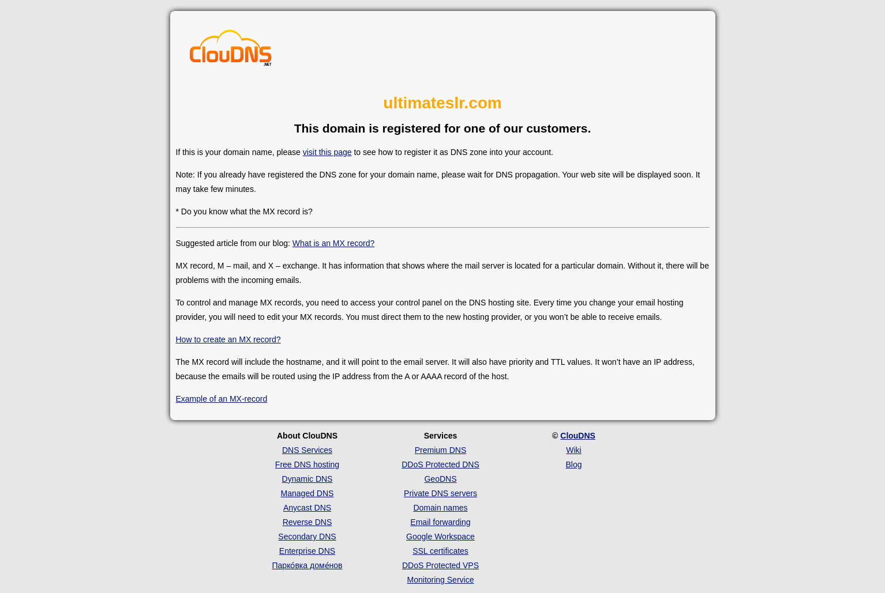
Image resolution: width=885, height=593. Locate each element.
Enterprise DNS (307, 551)
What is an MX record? (333, 243)
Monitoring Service (440, 579)
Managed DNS (307, 493)
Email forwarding (440, 522)
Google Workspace (440, 536)
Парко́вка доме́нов (307, 565)
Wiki (573, 450)
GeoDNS (440, 479)
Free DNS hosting (307, 464)
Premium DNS (440, 450)
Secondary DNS (307, 536)
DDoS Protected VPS (440, 565)
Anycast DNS (307, 507)
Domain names (440, 507)
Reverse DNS (307, 522)
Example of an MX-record (222, 398)
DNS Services (307, 450)
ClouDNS (577, 435)
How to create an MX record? (228, 339)
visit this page (327, 152)
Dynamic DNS (307, 479)
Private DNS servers (440, 493)
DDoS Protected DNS (440, 464)
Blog (573, 464)
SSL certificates (440, 551)
